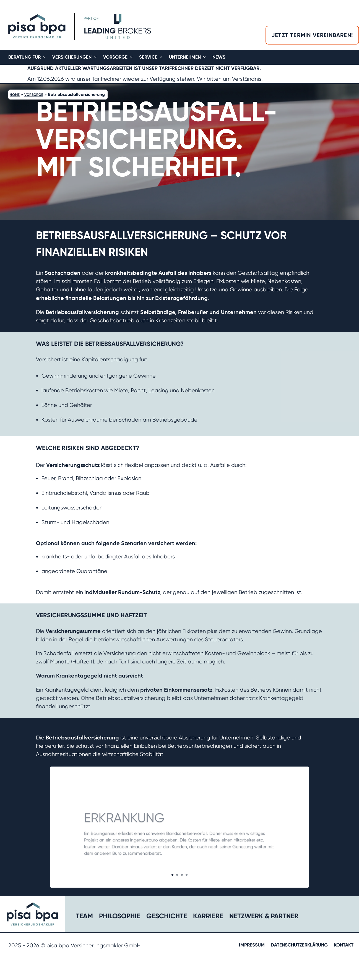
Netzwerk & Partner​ (263, 917)
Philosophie (119, 917)
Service (148, 57)
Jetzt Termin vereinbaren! (312, 35)
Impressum (252, 945)
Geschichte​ (166, 917)
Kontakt (343, 945)
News (218, 57)
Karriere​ (208, 917)
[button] (354, 152)
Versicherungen (72, 57)
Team (84, 917)
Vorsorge (115, 57)
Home (15, 95)
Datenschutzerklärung (299, 945)
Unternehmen (185, 57)
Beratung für (24, 57)
